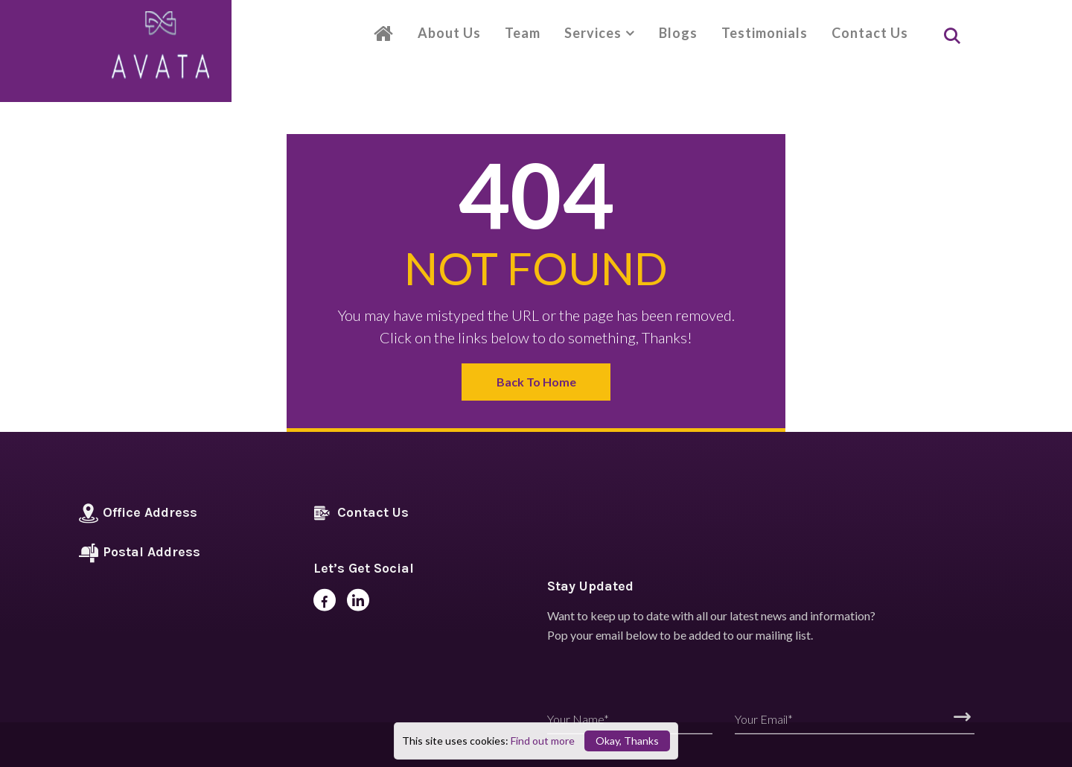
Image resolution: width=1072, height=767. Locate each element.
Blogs (678, 33)
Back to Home (536, 382)
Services (593, 33)
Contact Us (870, 33)
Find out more (543, 740)
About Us (449, 33)
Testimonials (764, 33)
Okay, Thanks (627, 740)
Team (522, 33)
